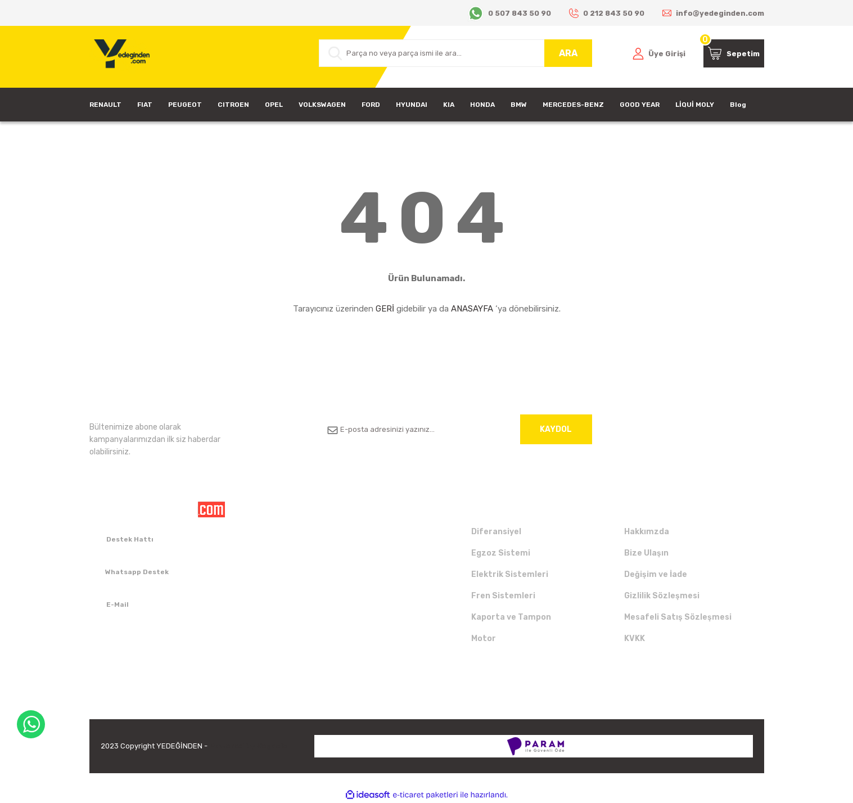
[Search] (455, 53)
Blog (738, 105)
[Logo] (119, 56)
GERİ (385, 309)
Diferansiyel (496, 531)
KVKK (634, 638)
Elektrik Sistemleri (509, 574)
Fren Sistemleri (503, 596)
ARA (568, 53)
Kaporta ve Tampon (511, 617)
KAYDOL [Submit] (556, 429)
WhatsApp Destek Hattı (31, 724)
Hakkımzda (646, 531)
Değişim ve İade (655, 574)
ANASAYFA (472, 309)
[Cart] (733, 53)
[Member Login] (659, 53)
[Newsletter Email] (455, 429)
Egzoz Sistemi (500, 553)
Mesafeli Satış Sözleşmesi (678, 617)
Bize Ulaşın (646, 553)
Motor (483, 638)
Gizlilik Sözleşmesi (661, 596)
